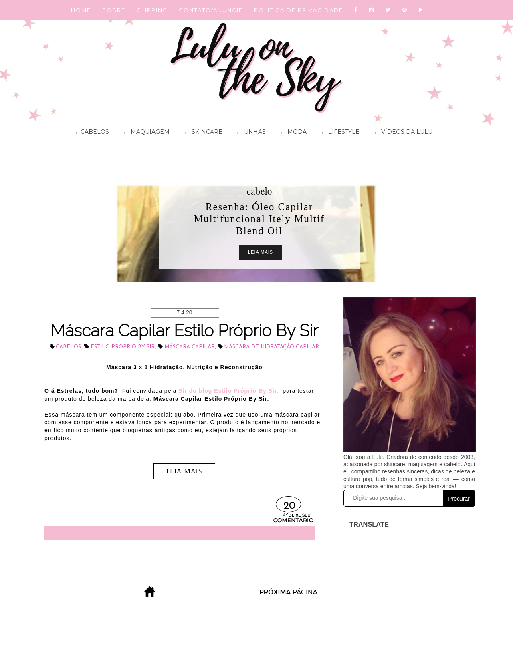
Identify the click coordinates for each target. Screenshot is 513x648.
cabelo (259, 191)
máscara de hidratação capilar (271, 347)
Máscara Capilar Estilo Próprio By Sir (184, 330)
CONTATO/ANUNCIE (211, 10)
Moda (292, 133)
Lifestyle (339, 133)
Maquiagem (145, 133)
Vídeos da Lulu (401, 133)
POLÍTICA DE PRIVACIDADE (298, 10)
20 (289, 506)
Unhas (250, 133)
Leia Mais (260, 252)
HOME (81, 10)
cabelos (68, 347)
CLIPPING (152, 10)
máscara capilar (189, 347)
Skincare (201, 133)
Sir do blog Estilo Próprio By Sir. (228, 391)
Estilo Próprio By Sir (123, 347)
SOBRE (113, 10)
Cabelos (90, 133)
